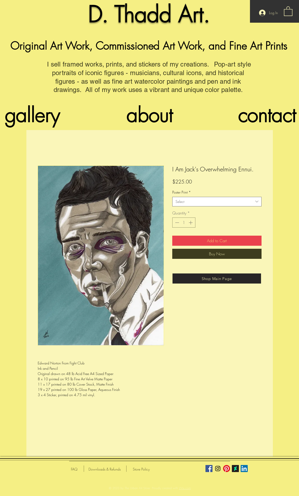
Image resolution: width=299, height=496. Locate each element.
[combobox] (217, 201)
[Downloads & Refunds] (104, 469)
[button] (288, 11)
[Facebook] (208, 468)
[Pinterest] (226, 468)
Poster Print (181, 192)
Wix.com (185, 488)
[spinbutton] (184, 222)
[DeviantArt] (235, 468)
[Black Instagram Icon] (217, 468)
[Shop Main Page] (217, 278)
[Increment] (191, 222)
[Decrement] (176, 222)
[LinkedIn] (244, 468)
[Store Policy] (141, 469)
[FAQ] (74, 469)
